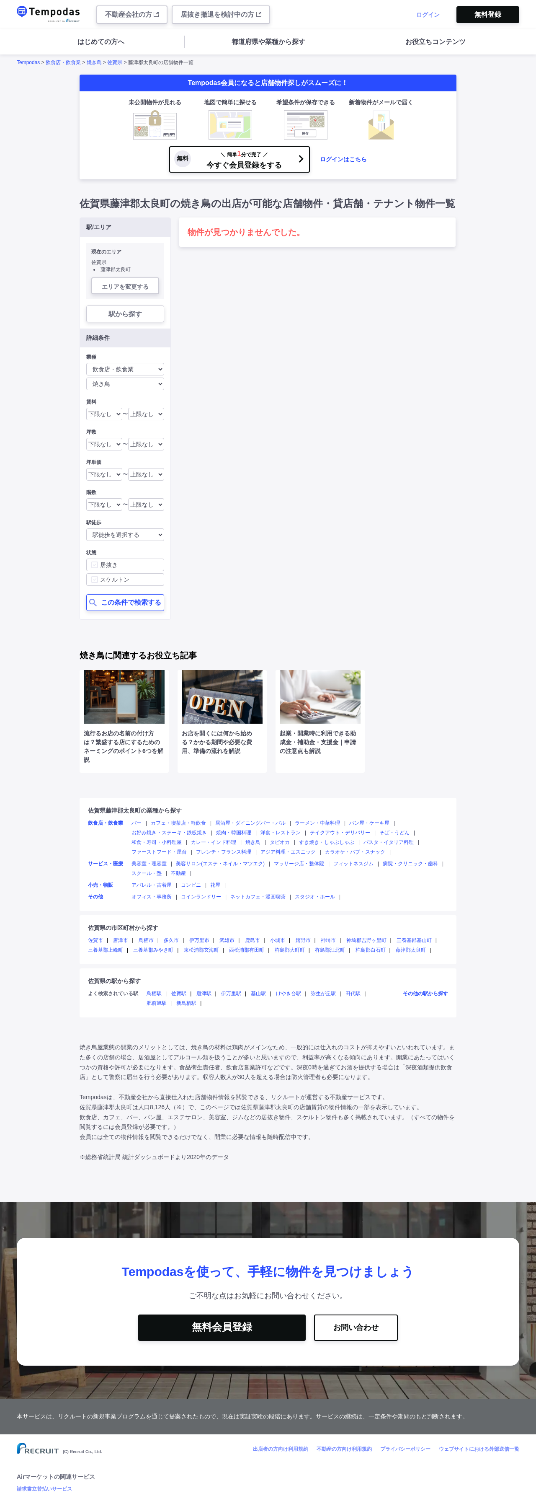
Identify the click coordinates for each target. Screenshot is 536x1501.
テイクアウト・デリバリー (340, 833)
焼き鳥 (94, 62)
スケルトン (114, 579)
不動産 (178, 873)
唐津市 (120, 940)
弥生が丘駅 (323, 993)
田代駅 (353, 993)
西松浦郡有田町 (246, 950)
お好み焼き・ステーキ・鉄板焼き (169, 833)
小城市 (277, 940)
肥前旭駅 (157, 1003)
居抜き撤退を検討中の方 (220, 14)
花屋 (215, 885)
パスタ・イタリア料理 (388, 842)
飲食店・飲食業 (63, 62)
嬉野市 (303, 940)
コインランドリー (201, 897)
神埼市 (328, 940)
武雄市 (226, 940)
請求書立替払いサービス (44, 1489)
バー (136, 823)
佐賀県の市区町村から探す (123, 927)
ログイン (428, 15)
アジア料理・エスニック (288, 852)
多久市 (171, 940)
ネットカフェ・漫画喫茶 (258, 897)
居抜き (109, 565)
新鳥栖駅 (186, 1003)
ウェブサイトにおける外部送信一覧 (479, 1449)
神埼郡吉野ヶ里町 (366, 940)
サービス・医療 (105, 864)
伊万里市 (199, 940)
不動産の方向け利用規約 (344, 1449)
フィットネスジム (353, 864)
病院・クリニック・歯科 (410, 864)
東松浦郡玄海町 (201, 950)
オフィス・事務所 (151, 897)
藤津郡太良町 (411, 950)
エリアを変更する (125, 286)
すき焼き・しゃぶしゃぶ (326, 842)
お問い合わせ (356, 1327)
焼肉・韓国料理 (233, 833)
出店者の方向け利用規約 (280, 1449)
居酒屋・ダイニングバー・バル (250, 823)
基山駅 (258, 993)
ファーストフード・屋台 (159, 852)
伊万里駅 (231, 993)
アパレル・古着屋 (151, 885)
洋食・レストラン (280, 833)
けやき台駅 (288, 993)
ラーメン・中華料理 (317, 823)
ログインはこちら (343, 159)
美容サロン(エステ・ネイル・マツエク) (220, 864)
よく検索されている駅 (113, 993)
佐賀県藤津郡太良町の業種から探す (135, 810)
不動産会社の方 (132, 14)
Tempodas (28, 62)
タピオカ (280, 842)
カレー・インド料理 (213, 842)
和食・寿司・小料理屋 (156, 842)
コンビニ (191, 885)
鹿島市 (252, 940)
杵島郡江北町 (330, 950)
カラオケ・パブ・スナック (355, 852)
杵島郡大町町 (290, 950)
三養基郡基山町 (414, 940)
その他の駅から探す (425, 993)
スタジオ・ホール (315, 897)
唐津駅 (203, 993)
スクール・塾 (146, 873)
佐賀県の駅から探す (114, 981)
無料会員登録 (222, 1327)
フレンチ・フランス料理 (223, 852)
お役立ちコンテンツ (435, 41)
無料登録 (487, 14)
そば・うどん (394, 833)
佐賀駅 (178, 993)
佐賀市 (95, 940)
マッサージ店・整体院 (299, 864)
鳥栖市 (146, 940)
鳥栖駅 (154, 993)
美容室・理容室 (149, 864)
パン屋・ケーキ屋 (369, 823)
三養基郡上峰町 (105, 950)
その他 (95, 897)
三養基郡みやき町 (153, 950)
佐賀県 (114, 62)
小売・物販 (100, 885)
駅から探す (125, 314)
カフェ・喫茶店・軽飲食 (178, 823)
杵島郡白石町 (371, 950)
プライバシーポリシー (405, 1449)
